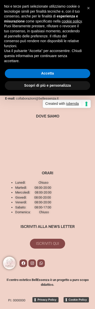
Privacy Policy (46, 299)
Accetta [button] (47, 73)
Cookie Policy (78, 299)
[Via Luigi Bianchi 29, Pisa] (47, 142)
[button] (88, 8)
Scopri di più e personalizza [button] (47, 85)
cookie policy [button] (72, 21)
